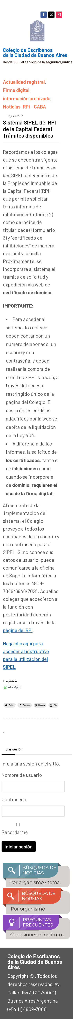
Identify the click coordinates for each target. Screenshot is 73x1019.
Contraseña (14, 799)
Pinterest (41, 705)
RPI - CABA (34, 106)
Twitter (11, 705)
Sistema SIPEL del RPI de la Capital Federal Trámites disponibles (29, 129)
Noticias (11, 106)
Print (55, 705)
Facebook (27, 705)
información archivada (26, 98)
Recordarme (17, 829)
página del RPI (18, 630)
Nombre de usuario (22, 775)
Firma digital (16, 90)
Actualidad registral (24, 82)
